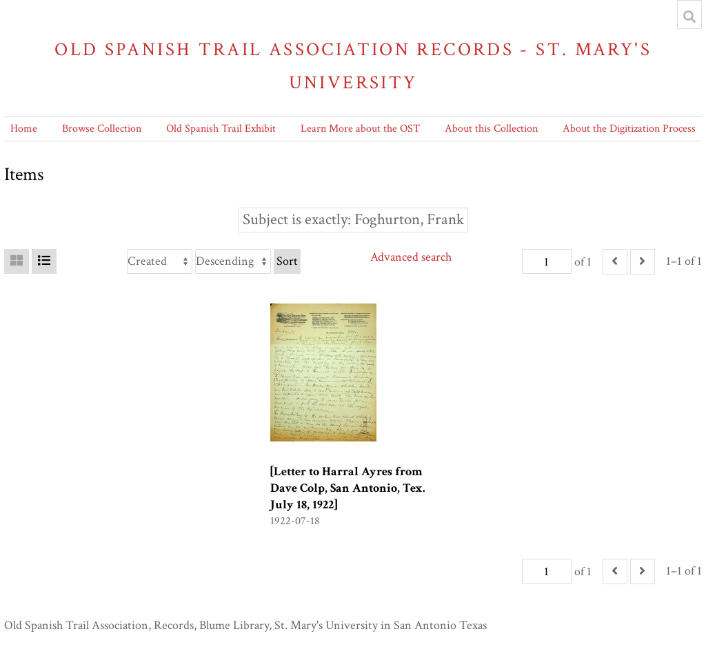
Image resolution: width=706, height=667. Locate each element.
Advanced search (411, 257)
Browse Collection (101, 128)
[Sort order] (233, 261)
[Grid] (16, 261)
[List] (44, 261)
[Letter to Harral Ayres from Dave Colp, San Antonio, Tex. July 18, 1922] (347, 488)
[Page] (547, 261)
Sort (287, 261)
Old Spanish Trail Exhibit (221, 128)
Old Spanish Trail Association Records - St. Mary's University (353, 65)
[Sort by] (159, 261)
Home (23, 128)
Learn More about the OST (360, 128)
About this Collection (491, 128)
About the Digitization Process (629, 128)
